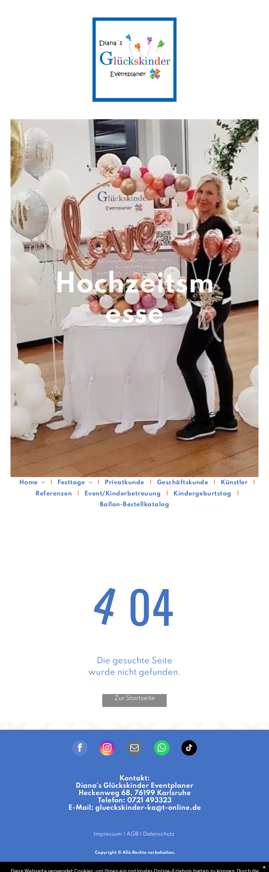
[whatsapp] (162, 748)
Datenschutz (158, 834)
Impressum (108, 834)
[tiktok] (189, 748)
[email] (134, 748)
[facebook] (80, 748)
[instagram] (107, 748)
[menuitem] (33, 482)
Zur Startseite (134, 698)
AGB (132, 834)
